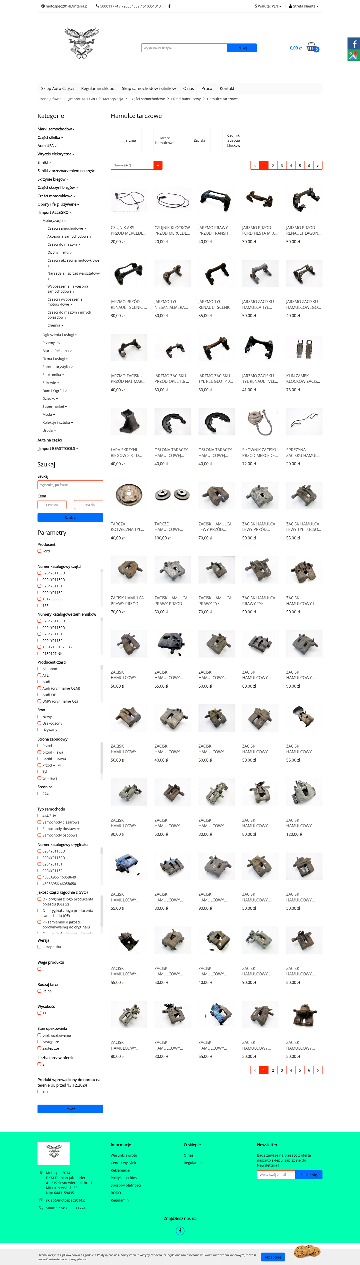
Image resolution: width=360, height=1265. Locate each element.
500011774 (55, 1208)
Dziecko (50, 398)
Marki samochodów (56, 128)
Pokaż (70, 1109)
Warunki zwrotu (124, 1155)
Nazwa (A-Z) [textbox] (122, 165)
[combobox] (136, 165)
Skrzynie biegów (53, 179)
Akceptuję (273, 1257)
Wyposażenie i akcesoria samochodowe (68, 289)
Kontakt (227, 88)
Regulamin (120, 1200)
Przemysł (51, 342)
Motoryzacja (54, 220)
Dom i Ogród (54, 390)
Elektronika (53, 374)
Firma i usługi (55, 358)
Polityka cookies (124, 1177)
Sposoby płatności (126, 1185)
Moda (48, 414)
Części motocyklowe (56, 195)
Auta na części (50, 439)
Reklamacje (120, 1170)
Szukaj (70, 517)
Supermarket (54, 406)
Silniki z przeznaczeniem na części (67, 170)
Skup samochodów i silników (149, 88)
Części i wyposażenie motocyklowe (65, 302)
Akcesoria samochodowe (70, 236)
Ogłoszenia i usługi (59, 334)
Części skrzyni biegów (58, 187)
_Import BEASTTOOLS (58, 448)
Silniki (44, 162)
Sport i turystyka (57, 366)
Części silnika (50, 137)
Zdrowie (50, 382)
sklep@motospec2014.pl (66, 1200)
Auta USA (47, 145)
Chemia (55, 325)
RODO (116, 1192)
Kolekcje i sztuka (57, 422)
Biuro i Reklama (57, 350)
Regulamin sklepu (97, 88)
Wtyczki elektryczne (56, 153)
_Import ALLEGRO (55, 212)
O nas (188, 88)
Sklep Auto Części (57, 88)
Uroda (49, 430)
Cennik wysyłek (123, 1162)
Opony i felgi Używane (58, 204)
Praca (207, 88)
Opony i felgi (60, 252)
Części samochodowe (67, 228)
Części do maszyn (64, 244)
